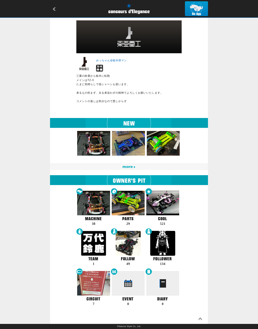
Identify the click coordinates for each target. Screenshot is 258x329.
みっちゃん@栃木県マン (111, 60)
